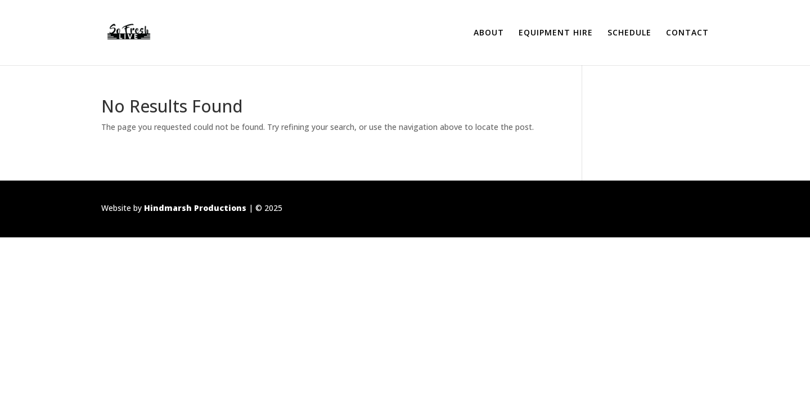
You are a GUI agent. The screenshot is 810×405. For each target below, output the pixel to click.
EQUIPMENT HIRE (556, 33)
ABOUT (489, 33)
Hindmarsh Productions (195, 207)
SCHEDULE (629, 33)
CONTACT (687, 33)
